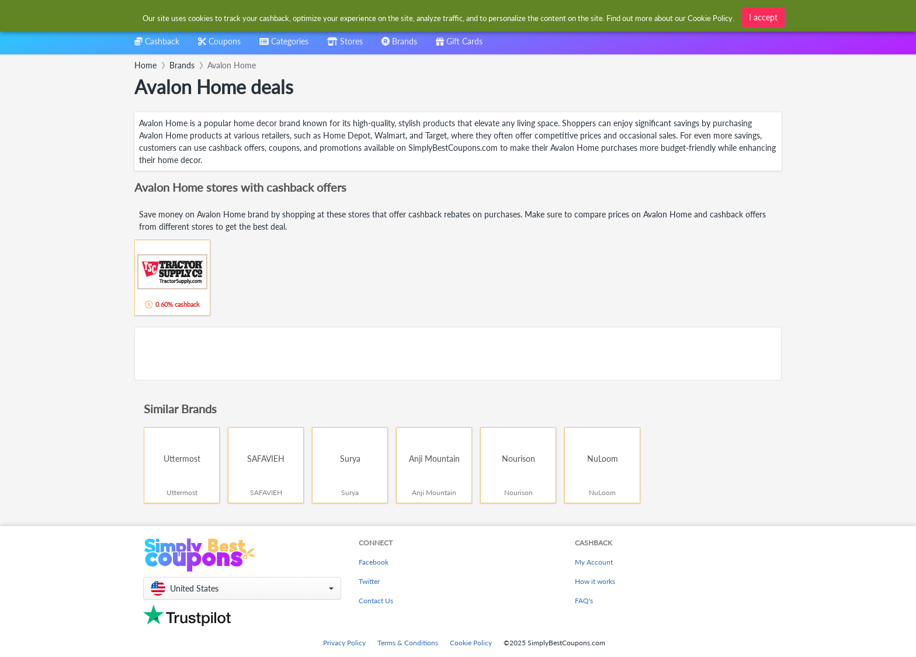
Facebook (373, 562)
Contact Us (376, 600)
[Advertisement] (458, 353)
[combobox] (283, 45)
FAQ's (584, 600)
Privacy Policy (344, 642)
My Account (594, 562)
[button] (242, 588)
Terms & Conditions (407, 642)
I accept (763, 15)
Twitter (369, 581)
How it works (595, 581)
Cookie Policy (471, 642)
